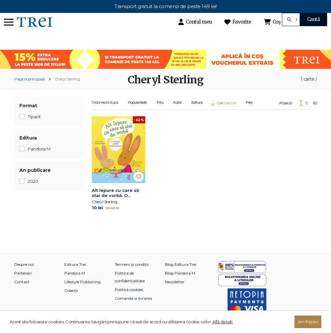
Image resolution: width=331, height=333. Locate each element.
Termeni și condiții (131, 264)
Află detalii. (222, 321)
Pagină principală (29, 79)
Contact (21, 281)
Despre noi (24, 264)
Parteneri (23, 273)
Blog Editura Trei (180, 264)
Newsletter (175, 281)
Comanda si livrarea (133, 298)
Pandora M (74, 273)
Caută (313, 19)
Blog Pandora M (180, 273)
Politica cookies (129, 289)
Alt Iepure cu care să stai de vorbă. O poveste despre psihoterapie (115, 193)
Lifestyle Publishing (82, 281)
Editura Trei (75, 264)
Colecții (71, 290)
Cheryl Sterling (67, 79)
